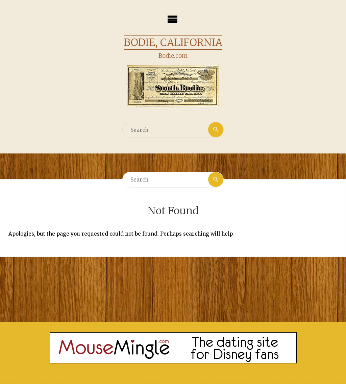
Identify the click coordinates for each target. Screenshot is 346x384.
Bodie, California (173, 42)
